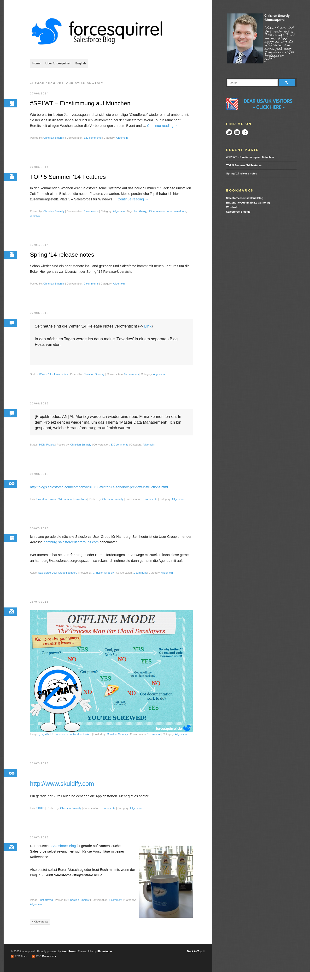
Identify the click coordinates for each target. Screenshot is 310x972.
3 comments (108, 810)
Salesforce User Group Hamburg (57, 574)
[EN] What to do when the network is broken (65, 736)
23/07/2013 (39, 765)
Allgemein (122, 137)
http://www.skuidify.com (62, 785)
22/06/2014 (39, 167)
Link (147, 327)
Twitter (229, 132)
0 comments (91, 211)
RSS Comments (46, 956)
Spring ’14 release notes (63, 255)
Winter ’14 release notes (53, 375)
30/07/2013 (39, 529)
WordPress (69, 951)
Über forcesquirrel (57, 63)
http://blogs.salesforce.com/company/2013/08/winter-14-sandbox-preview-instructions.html (99, 488)
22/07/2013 (39, 839)
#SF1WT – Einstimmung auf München (82, 103)
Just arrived (46, 902)
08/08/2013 (39, 475)
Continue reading (162, 126)
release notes (164, 211)
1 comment (139, 574)
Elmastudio (104, 951)
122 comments (92, 137)
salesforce (180, 211)
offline (151, 211)
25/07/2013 (39, 603)
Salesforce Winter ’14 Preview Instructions (61, 500)
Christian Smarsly (53, 137)
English (80, 63)
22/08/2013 (39, 313)
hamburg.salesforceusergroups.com (71, 544)
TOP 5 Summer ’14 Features (69, 177)
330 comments (119, 445)
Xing (245, 132)
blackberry (140, 211)
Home (36, 63)
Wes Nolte (232, 207)
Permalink (10, 103)
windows (35, 216)
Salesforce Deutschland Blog (244, 198)
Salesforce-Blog (64, 848)
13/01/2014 (39, 245)
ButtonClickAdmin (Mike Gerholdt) (248, 202)
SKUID (40, 810)
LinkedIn (237, 132)
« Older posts (40, 924)
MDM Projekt (47, 445)
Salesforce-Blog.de (238, 211)
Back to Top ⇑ (196, 951)
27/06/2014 (39, 93)
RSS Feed (21, 956)
